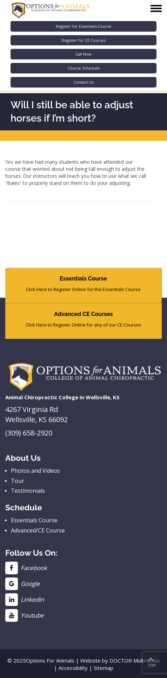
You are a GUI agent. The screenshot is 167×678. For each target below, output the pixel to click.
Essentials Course (34, 520)
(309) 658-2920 (28, 433)
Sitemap (103, 667)
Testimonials (28, 491)
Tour (17, 481)
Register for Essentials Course (83, 26)
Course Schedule (84, 68)
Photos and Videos (35, 470)
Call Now (83, 54)
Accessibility (73, 667)
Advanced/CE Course (38, 530)
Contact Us (84, 82)
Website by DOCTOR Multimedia (120, 660)
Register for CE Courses (84, 40)
